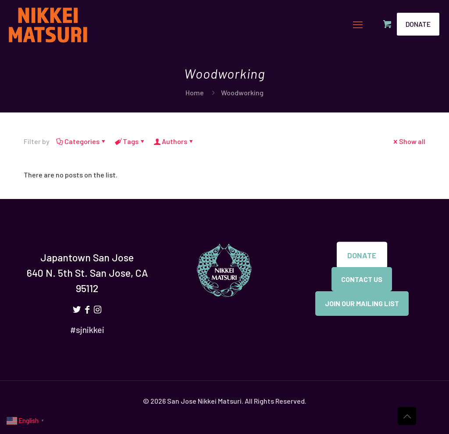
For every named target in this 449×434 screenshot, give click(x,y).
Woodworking (242, 92)
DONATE (418, 24)
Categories (81, 141)
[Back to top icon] (407, 416)
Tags (130, 141)
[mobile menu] (357, 24)
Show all (408, 141)
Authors (173, 141)
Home (194, 92)
